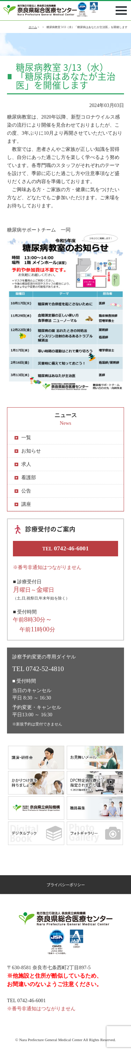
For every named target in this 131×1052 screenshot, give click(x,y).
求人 (26, 464)
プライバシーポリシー (65, 885)
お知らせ (31, 451)
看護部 (28, 477)
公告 (26, 491)
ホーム (33, 27)
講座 (26, 504)
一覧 (26, 437)
